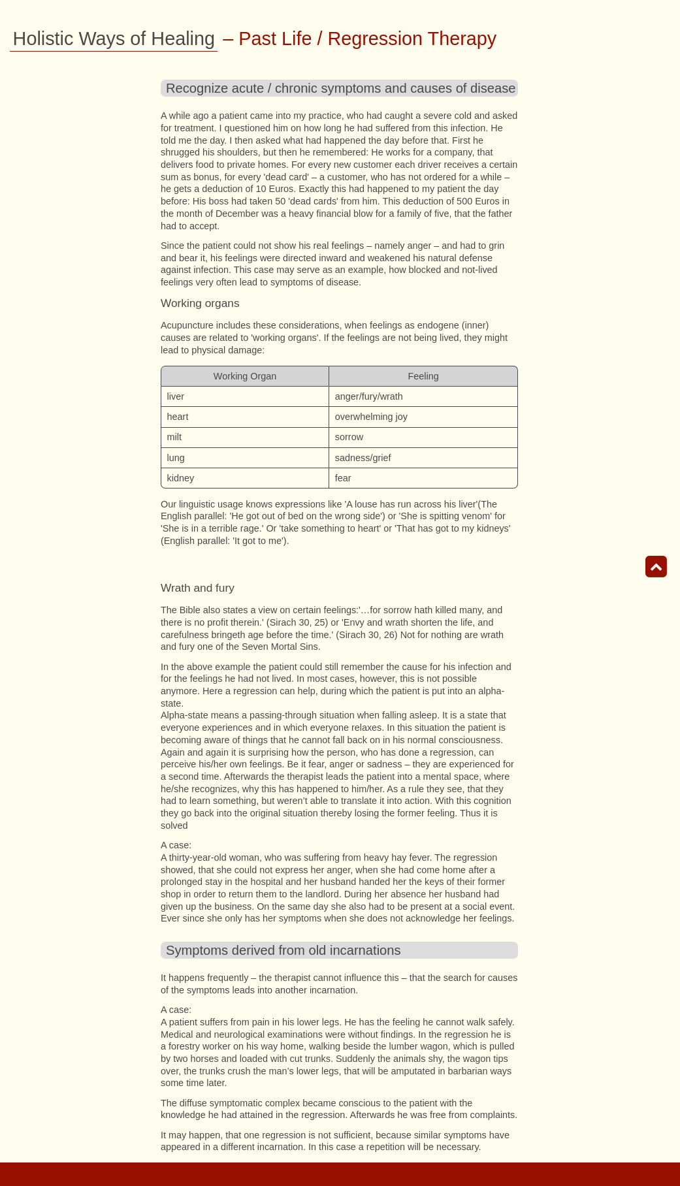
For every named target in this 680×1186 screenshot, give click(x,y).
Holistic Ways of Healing (114, 38)
